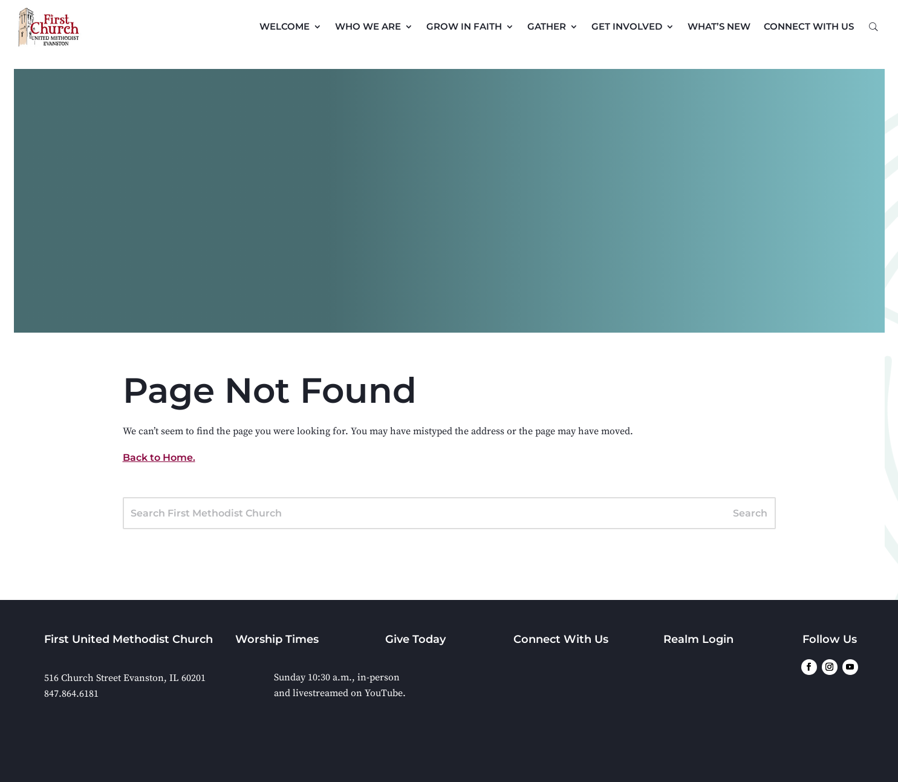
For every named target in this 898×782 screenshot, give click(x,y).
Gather (546, 26)
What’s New (719, 26)
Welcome (284, 26)
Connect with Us (809, 26)
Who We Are (368, 26)
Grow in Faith (464, 26)
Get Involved (626, 26)
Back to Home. (159, 457)
